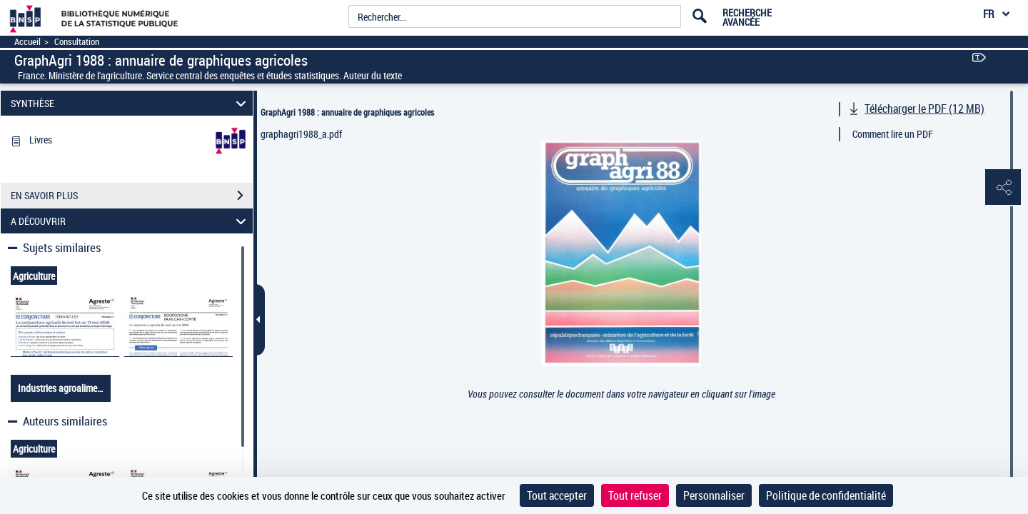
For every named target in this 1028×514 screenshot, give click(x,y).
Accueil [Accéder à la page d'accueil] (27, 42)
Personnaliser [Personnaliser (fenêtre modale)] (714, 495)
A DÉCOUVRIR (131, 220)
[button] (1003, 187)
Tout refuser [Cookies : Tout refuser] (635, 495)
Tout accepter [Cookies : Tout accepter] (557, 495)
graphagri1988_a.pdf (301, 134)
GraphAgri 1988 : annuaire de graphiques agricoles (347, 112)
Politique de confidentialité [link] (826, 495)
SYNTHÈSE (131, 103)
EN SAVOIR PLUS (132, 196)
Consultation (76, 42)
